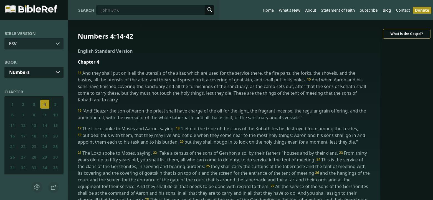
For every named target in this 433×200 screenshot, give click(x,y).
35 (55, 167)
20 (55, 136)
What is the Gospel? (406, 33)
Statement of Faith (338, 10)
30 (55, 157)
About (310, 10)
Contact (403, 10)
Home (268, 10)
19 (44, 136)
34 (44, 167)
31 (12, 167)
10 (55, 115)
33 (34, 167)
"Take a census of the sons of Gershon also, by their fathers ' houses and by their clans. (246, 153)
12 (23, 125)
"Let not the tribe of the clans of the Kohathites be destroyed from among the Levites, (267, 129)
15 (55, 125)
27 (23, 157)
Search (86, 10)
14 (44, 125)
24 (44, 146)
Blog (387, 10)
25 (55, 146)
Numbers (19, 72)
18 (34, 136)
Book (10, 62)
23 (34, 146)
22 (23, 146)
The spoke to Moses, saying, (115, 153)
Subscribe (369, 10)
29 (44, 157)
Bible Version (20, 33)
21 (12, 146)
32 (23, 167)
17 (23, 136)
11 (12, 125)
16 (12, 136)
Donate (422, 10)
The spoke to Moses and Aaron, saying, (127, 129)
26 (12, 157)
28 (34, 157)
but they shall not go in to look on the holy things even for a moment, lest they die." (269, 142)
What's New (289, 10)
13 (34, 125)
